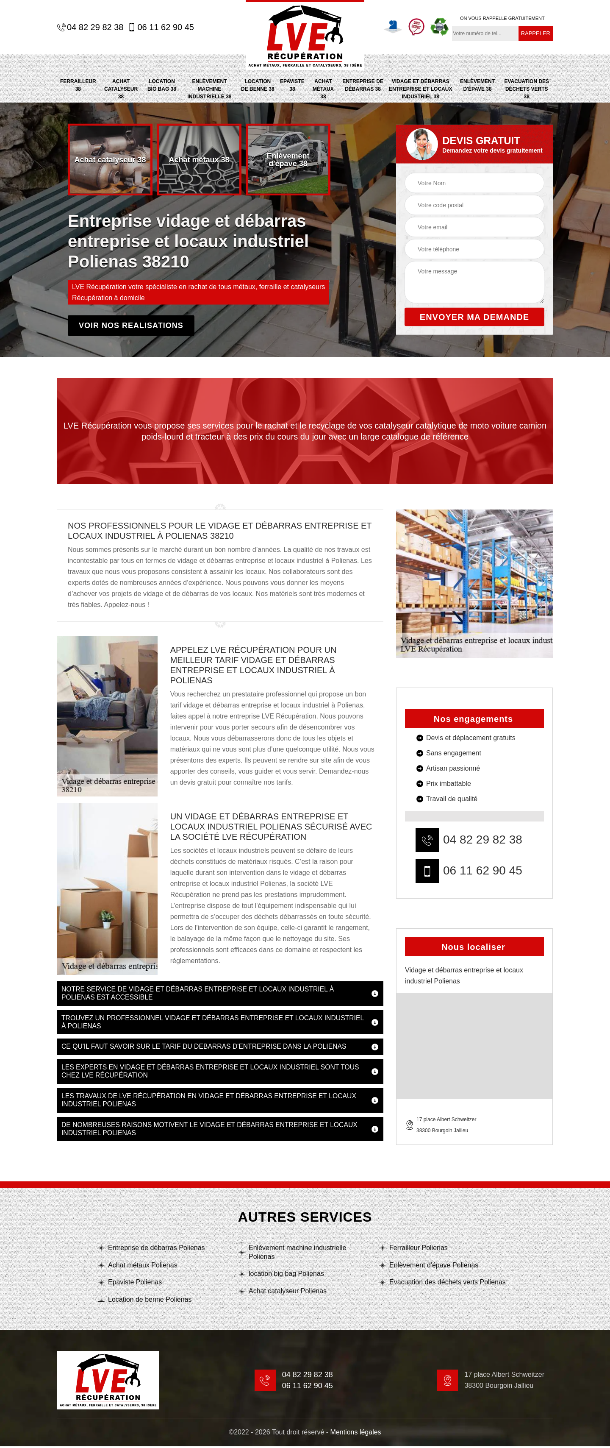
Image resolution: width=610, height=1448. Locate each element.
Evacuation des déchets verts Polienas (447, 1283)
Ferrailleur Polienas (418, 1249)
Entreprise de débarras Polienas (156, 1249)
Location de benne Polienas (150, 1301)
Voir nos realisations (131, 325)
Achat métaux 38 (323, 89)
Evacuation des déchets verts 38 (527, 89)
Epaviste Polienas (135, 1283)
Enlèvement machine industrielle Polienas (297, 1253)
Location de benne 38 (257, 85)
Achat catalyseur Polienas (288, 1292)
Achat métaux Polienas (142, 1266)
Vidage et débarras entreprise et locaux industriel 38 (420, 89)
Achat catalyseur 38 (121, 89)
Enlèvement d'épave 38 (477, 85)
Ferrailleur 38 (78, 85)
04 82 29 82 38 (90, 27)
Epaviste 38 (292, 85)
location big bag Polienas (286, 1275)
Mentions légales (355, 1433)
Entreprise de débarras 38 (362, 85)
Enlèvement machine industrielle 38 (210, 89)
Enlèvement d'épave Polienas (433, 1266)
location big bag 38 (161, 85)
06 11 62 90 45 (161, 27)
